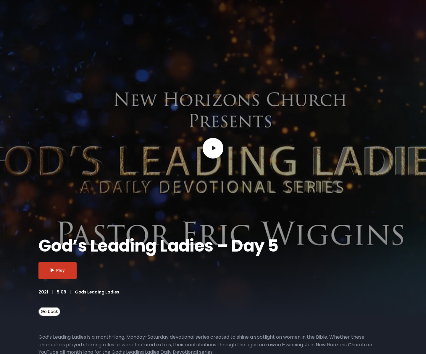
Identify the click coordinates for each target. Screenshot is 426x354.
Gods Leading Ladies (97, 292)
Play (58, 270)
